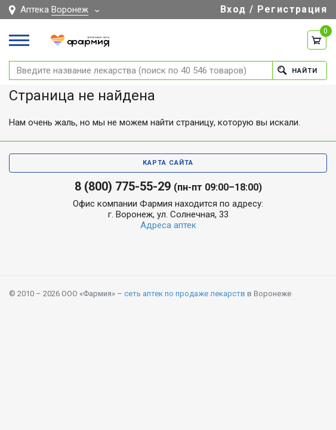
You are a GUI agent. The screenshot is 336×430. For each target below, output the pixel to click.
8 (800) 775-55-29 (123, 186)
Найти (297, 70)
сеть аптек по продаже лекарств (184, 293)
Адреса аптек (168, 225)
